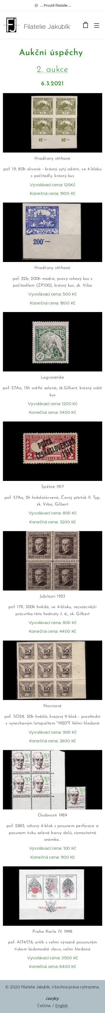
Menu (96, 25)
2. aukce (52, 69)
